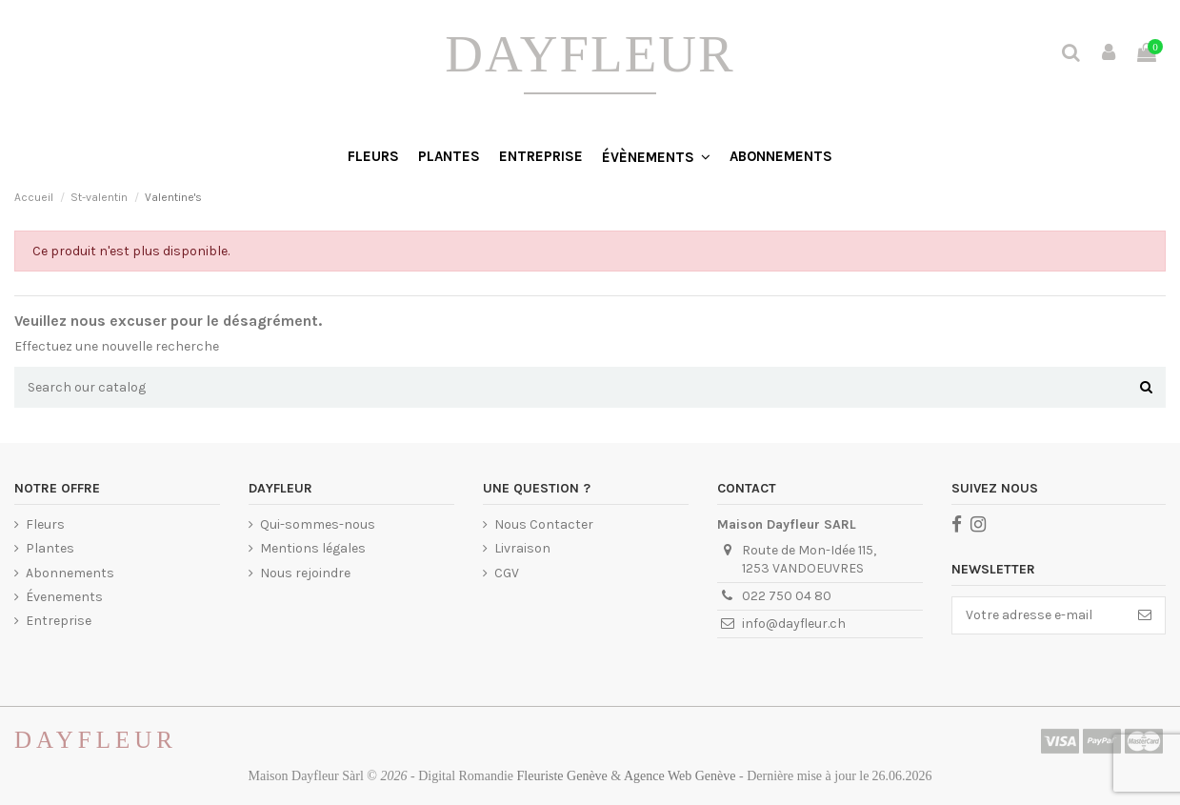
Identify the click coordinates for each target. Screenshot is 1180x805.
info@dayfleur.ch (794, 623)
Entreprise (58, 621)
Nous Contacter (543, 524)
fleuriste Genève (562, 776)
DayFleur (589, 54)
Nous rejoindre (305, 573)
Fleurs (45, 524)
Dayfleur (95, 740)
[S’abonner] (1145, 615)
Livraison (522, 548)
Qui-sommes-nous (317, 524)
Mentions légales (313, 548)
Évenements (64, 597)
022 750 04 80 (786, 596)
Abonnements (70, 573)
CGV (506, 573)
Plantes (50, 548)
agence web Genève (680, 776)
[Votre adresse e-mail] (1038, 615)
